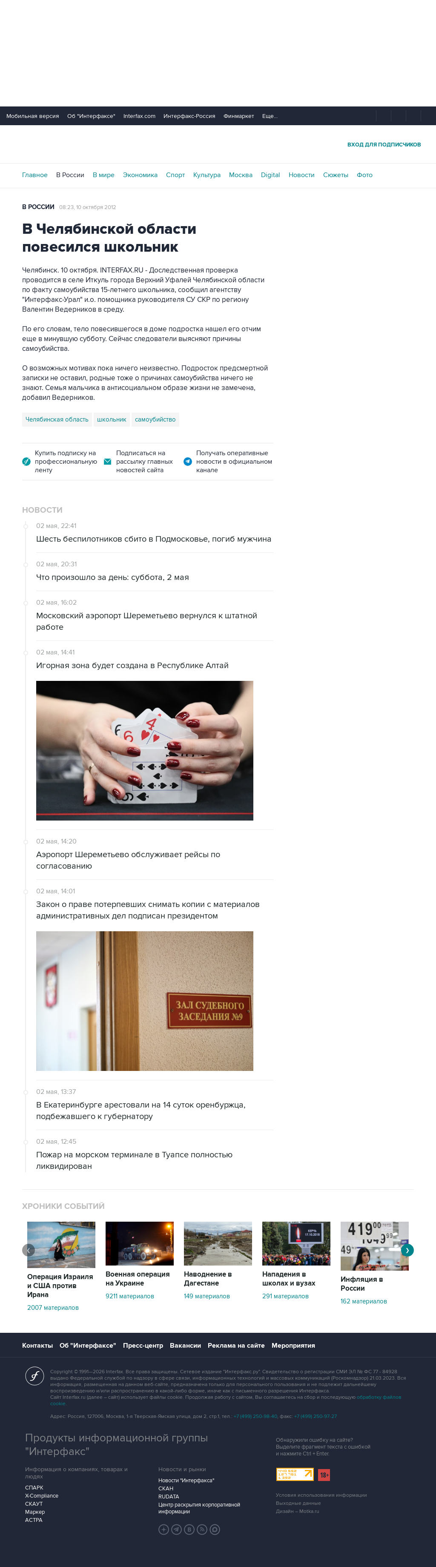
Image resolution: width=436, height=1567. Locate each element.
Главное (35, 175)
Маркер (35, 1512)
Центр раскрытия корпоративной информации (199, 1508)
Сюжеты (335, 175)
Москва (240, 175)
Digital (270, 175)
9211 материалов (130, 1296)
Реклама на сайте (236, 1345)
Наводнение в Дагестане (208, 1279)
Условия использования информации (321, 1495)
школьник (111, 419)
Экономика (140, 175)
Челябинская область (57, 419)
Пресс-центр (143, 1345)
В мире (104, 175)
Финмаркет (239, 116)
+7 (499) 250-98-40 (255, 1416)
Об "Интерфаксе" (91, 116)
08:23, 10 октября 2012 (87, 207)
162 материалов (364, 1301)
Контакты (37, 1345)
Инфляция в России (362, 1284)
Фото (365, 175)
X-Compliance (41, 1495)
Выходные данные (298, 1503)
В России (70, 175)
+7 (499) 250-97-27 (315, 1416)
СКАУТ (34, 1504)
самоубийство (155, 419)
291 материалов (285, 1296)
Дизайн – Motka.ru (297, 1511)
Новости (302, 175)
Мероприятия (293, 1345)
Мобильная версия (32, 116)
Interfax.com (139, 116)
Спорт (175, 175)
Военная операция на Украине (138, 1279)
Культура (207, 175)
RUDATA (168, 1496)
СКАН (165, 1488)
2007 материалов (53, 1308)
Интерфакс (218, 144)
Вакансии (185, 1345)
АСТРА (34, 1520)
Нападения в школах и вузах (289, 1279)
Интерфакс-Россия (189, 116)
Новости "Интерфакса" (186, 1480)
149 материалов (207, 1296)
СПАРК (34, 1487)
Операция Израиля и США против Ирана (60, 1286)
